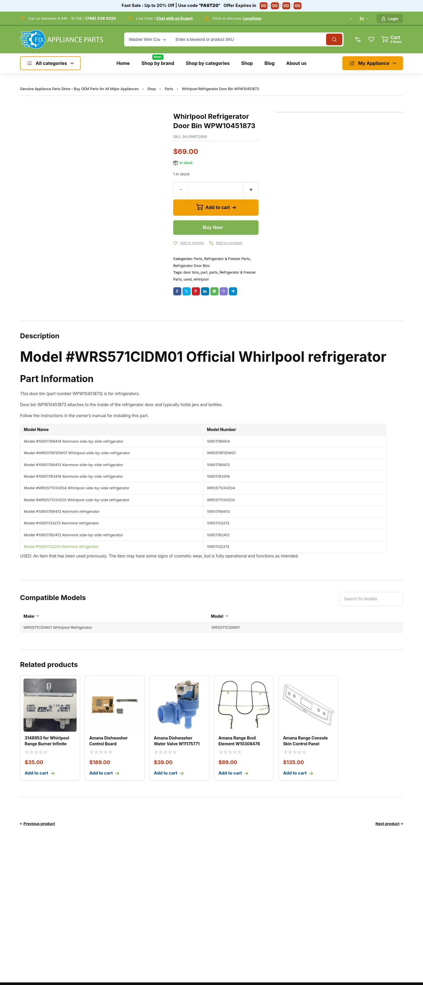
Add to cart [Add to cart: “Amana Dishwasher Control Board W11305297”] (101, 773)
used (188, 279)
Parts (168, 89)
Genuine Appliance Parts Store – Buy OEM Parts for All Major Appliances (79, 89)
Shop (151, 89)
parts (213, 272)
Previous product (39, 823)
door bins (191, 272)
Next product (387, 823)
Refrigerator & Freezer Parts (227, 259)
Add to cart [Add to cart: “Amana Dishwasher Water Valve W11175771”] (165, 773)
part (204, 272)
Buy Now (213, 227)
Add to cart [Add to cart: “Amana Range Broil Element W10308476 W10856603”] (230, 773)
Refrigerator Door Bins (191, 265)
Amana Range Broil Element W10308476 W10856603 (239, 743)
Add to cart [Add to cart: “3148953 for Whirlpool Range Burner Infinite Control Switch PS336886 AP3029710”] (36, 773)
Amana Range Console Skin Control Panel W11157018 (305, 743)
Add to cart (217, 207)
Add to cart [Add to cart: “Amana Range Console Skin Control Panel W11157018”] (295, 773)
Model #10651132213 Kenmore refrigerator (61, 546)
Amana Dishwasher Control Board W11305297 (108, 743)
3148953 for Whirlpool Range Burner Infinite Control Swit (47, 743)
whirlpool (201, 279)
